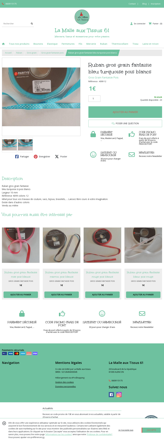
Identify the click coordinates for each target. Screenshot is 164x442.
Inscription (155, 3)
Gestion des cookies (64, 382)
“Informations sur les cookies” (58, 434)
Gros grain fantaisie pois (52, 52)
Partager (22, 156)
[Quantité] (94, 98)
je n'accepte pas (126, 430)
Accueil (8, 52)
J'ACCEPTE (151, 430)
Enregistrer (42, 156)
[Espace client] (138, 24)
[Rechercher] (32, 23)
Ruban (19, 52)
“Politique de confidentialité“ (99, 434)
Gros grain (32, 52)
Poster (61, 156)
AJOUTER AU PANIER (125, 112)
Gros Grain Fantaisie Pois (103, 77)
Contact (132, 3)
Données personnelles (65, 386)
